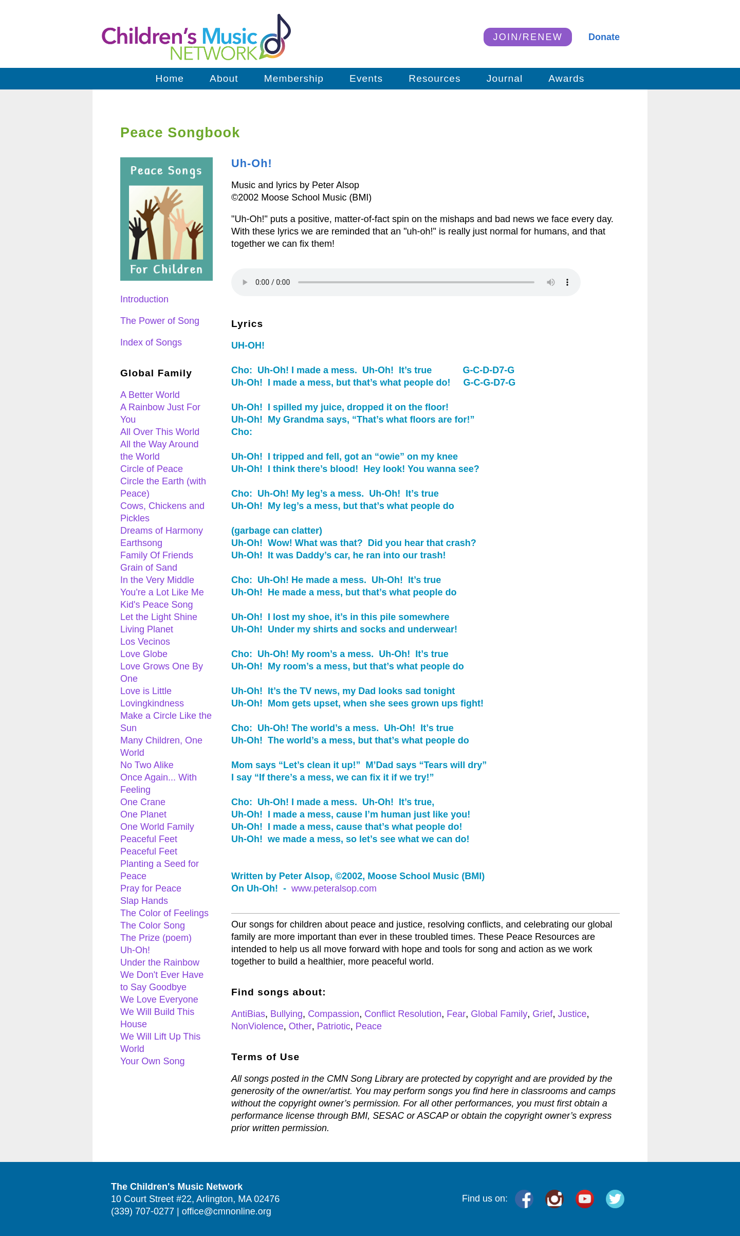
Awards (566, 78)
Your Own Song (152, 1061)
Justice (572, 1014)
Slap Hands (144, 901)
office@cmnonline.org (226, 1211)
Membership (294, 78)
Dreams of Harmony (161, 530)
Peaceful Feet (148, 839)
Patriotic (333, 1026)
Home (170, 78)
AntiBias (248, 1014)
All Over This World (159, 432)
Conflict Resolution (402, 1014)
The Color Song (152, 925)
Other (300, 1026)
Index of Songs (151, 342)
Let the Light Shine (158, 617)
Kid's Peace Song (156, 604)
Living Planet (146, 629)
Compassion (333, 1014)
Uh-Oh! (135, 950)
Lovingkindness (152, 703)
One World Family (157, 827)
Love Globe (144, 654)
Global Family (499, 1014)
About (224, 78)
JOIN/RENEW (528, 37)
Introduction (144, 299)
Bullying (286, 1014)
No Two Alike (147, 765)
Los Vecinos (145, 642)
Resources (434, 78)
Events (366, 78)
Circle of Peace (151, 469)
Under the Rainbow (159, 962)
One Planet (143, 814)
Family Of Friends (156, 555)
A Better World (150, 395)
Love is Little (146, 691)
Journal (505, 78)
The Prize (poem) (156, 938)
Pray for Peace (150, 888)
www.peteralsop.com (334, 888)
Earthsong (141, 543)
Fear (456, 1014)
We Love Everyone (159, 999)
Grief (542, 1014)
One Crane (142, 802)
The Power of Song (159, 321)
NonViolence (257, 1026)
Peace (369, 1026)
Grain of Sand (148, 567)
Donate (604, 37)
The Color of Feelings (164, 913)
